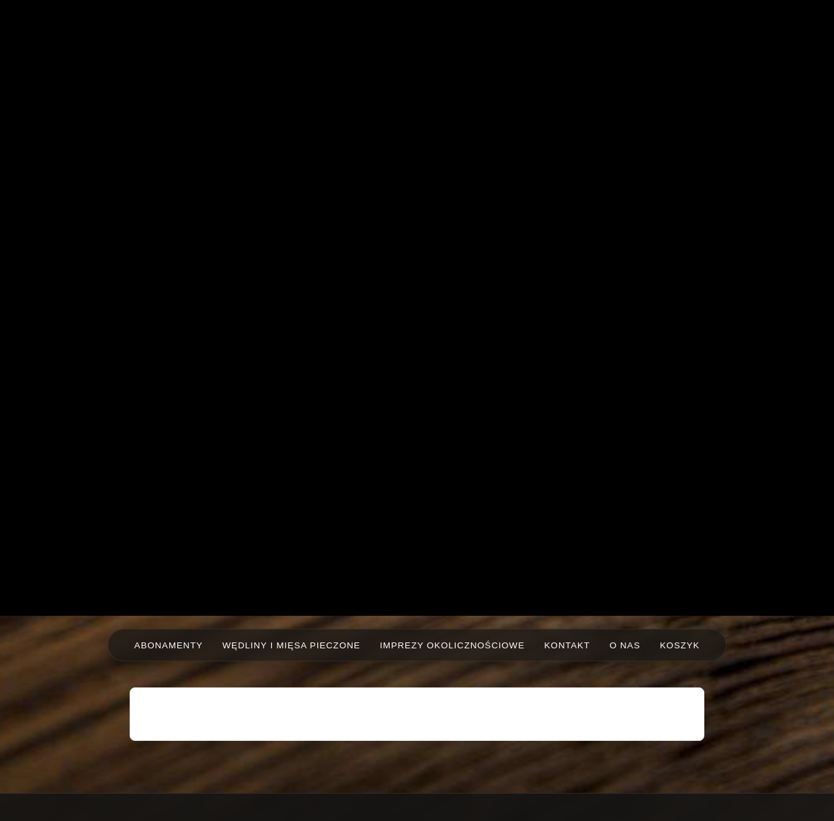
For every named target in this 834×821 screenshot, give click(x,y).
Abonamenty (168, 645)
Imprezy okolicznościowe (452, 645)
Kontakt (567, 645)
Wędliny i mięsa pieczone (291, 645)
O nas (624, 645)
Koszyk (680, 645)
